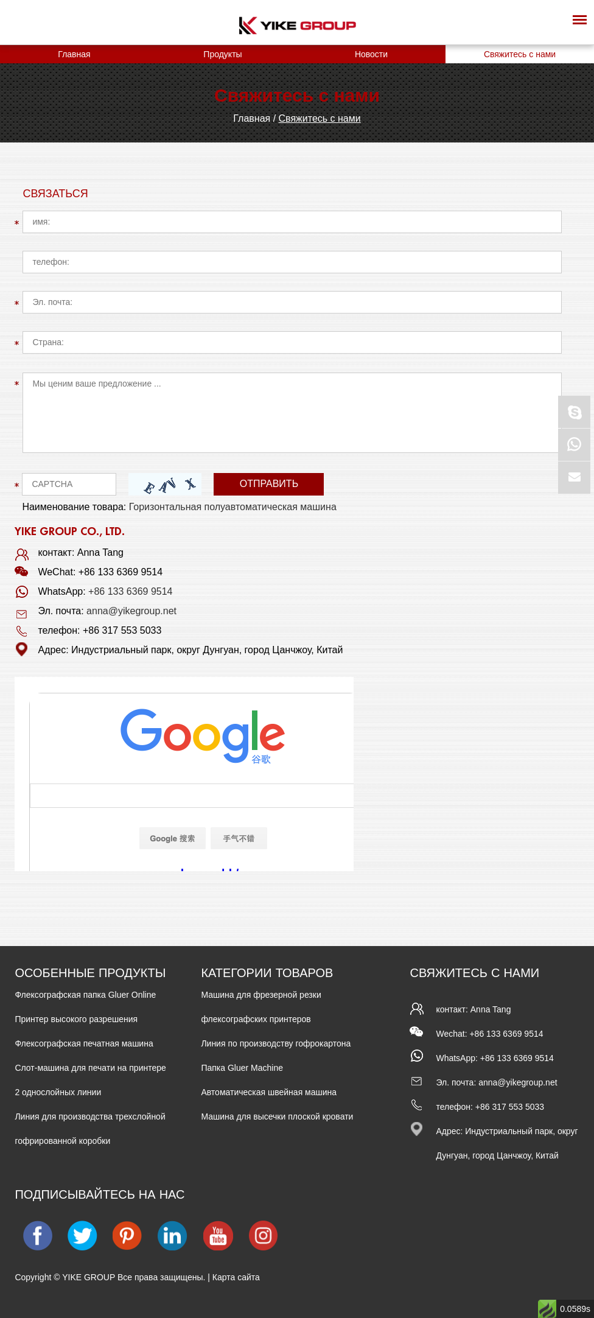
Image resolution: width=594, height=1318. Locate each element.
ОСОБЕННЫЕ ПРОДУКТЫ (90, 973)
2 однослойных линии (58, 1092)
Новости (371, 54)
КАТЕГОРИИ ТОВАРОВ (267, 973)
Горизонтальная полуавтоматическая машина (233, 507)
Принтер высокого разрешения (76, 1019)
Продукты (222, 54)
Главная (74, 54)
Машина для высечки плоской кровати (277, 1116)
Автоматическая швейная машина (269, 1092)
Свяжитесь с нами (520, 54)
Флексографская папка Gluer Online (85, 995)
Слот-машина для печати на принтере (90, 1068)
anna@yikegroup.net (131, 611)
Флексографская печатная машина (84, 1043)
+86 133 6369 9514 (130, 591)
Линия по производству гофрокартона (276, 1043)
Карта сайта (236, 1277)
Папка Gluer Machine (242, 1068)
